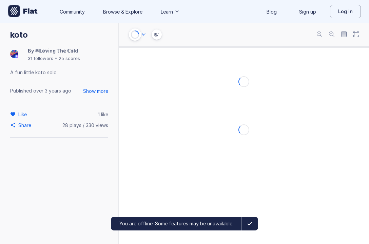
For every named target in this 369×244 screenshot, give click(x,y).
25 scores (69, 58)
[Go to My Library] (23, 11)
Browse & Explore (122, 12)
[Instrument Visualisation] (157, 34)
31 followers (40, 58)
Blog (272, 12)
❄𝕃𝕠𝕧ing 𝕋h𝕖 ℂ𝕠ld (56, 51)
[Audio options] (144, 34)
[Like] (23, 114)
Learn (170, 12)
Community (72, 12)
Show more (95, 91)
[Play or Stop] (135, 34)
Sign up (307, 12)
